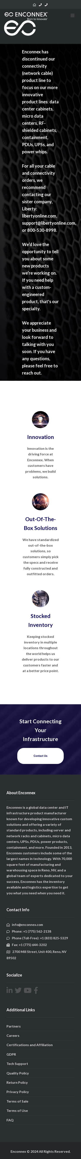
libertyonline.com (39, 215)
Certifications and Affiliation (29, 1045)
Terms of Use (17, 1110)
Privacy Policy (17, 1092)
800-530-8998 (41, 230)
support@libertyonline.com (48, 223)
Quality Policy (17, 1073)
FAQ (10, 1120)
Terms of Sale (17, 1101)
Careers (12, 1035)
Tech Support (17, 1063)
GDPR (11, 1054)
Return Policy (17, 1082)
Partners (13, 1026)
